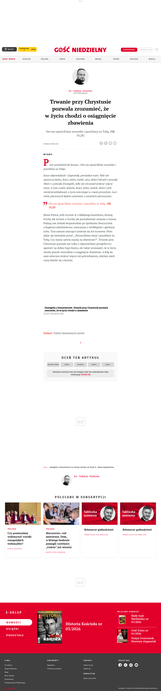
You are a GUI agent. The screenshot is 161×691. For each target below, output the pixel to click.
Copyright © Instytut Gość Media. (128, 688)
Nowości (12, 622)
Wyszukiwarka (156, 49)
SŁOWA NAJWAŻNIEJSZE (105, 467)
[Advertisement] (80, 20)
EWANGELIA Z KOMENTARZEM (60, 467)
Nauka (98, 59)
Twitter (106, 142)
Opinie (116, 59)
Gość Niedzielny (54, 313)
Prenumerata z (24, 49)
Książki (12, 628)
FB (101, 142)
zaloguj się (146, 50)
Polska (44, 59)
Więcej (152, 59)
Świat (62, 59)
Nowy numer (9, 59)
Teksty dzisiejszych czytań (68, 333)
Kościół (27, 59)
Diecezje (134, 59)
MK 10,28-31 (92, 467)
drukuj (111, 142)
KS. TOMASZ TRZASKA (78, 467)
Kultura (80, 59)
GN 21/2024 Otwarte (80, 93)
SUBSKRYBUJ (129, 50)
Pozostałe (12, 635)
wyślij (115, 142)
